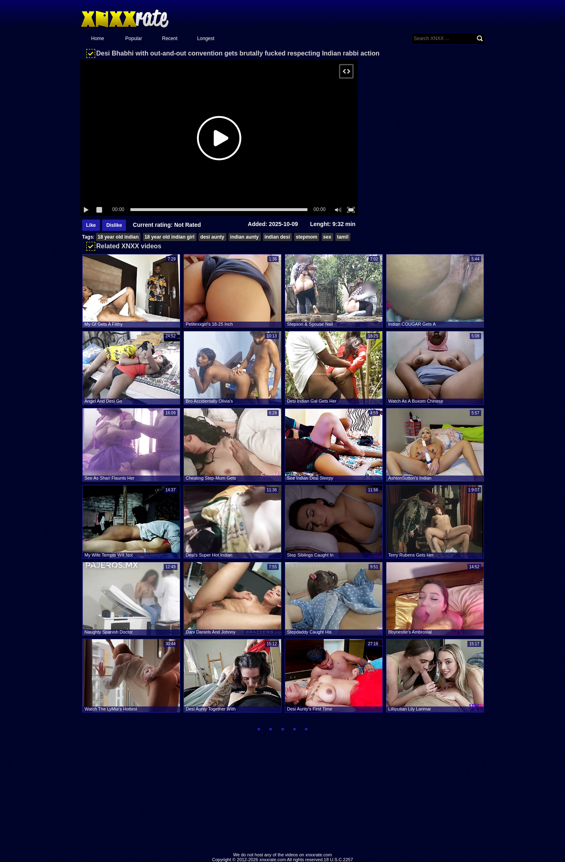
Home (97, 38)
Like (91, 225)
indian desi (277, 237)
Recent (169, 38)
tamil (342, 237)
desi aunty (212, 237)
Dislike (114, 225)
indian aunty (244, 237)
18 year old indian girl (169, 237)
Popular (133, 38)
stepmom (306, 237)
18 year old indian (118, 237)
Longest (206, 38)
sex (327, 237)
